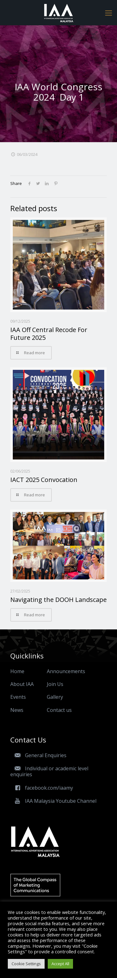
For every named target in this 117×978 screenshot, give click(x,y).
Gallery (55, 696)
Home (17, 671)
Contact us (59, 710)
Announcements (66, 671)
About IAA (22, 684)
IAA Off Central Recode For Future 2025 (48, 333)
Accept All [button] (60, 963)
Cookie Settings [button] (26, 963)
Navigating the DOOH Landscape (58, 599)
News (16, 710)
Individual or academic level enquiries (49, 771)
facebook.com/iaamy (41, 787)
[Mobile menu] (108, 12)
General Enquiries (38, 755)
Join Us (55, 684)
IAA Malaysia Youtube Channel (53, 800)
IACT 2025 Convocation (43, 479)
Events (18, 696)
